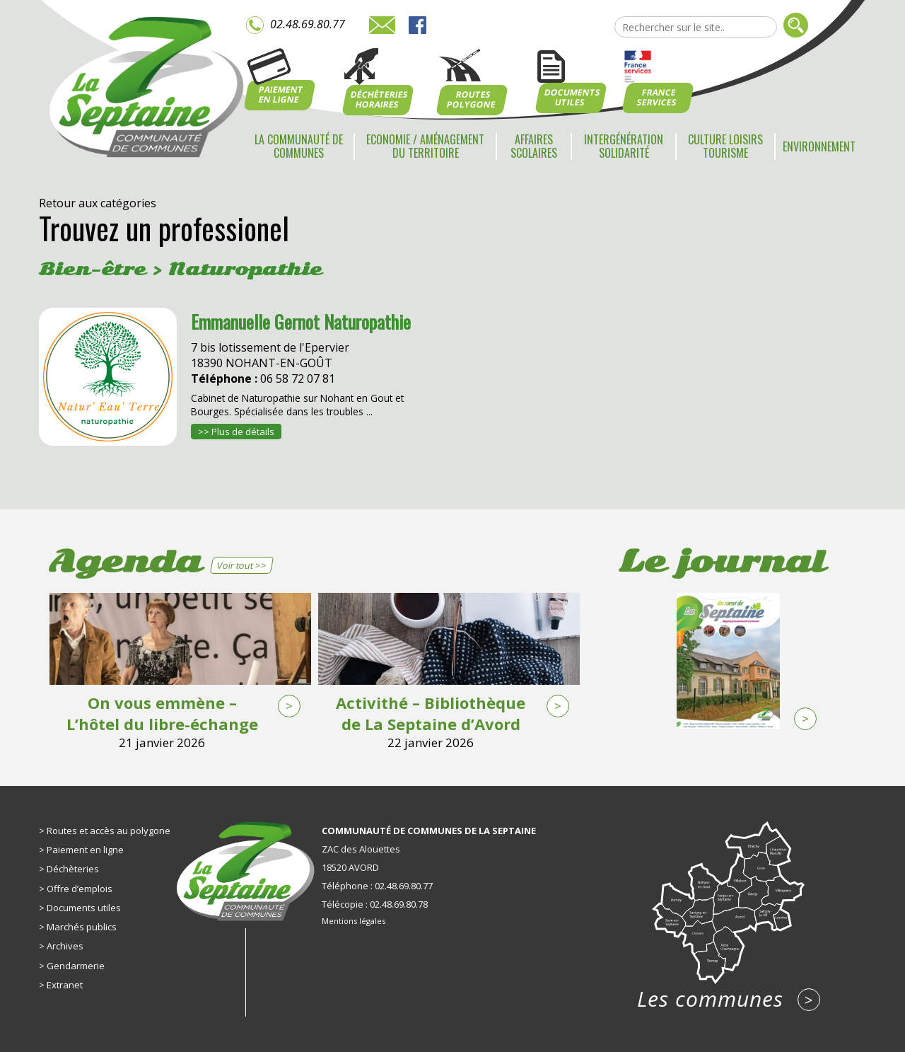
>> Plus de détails (236, 431)
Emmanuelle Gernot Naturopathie (301, 321)
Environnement (819, 146)
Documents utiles (84, 907)
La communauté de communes (299, 146)
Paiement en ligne (85, 849)
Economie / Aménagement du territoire (425, 146)
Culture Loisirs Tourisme (725, 146)
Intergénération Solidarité (623, 146)
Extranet (65, 984)
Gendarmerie (76, 965)
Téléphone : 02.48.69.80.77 (377, 885)
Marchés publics (82, 926)
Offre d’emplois (79, 888)
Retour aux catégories (97, 203)
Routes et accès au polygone (108, 830)
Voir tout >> (241, 565)
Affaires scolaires (533, 146)
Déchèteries (73, 868)
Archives (65, 946)
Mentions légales (353, 920)
